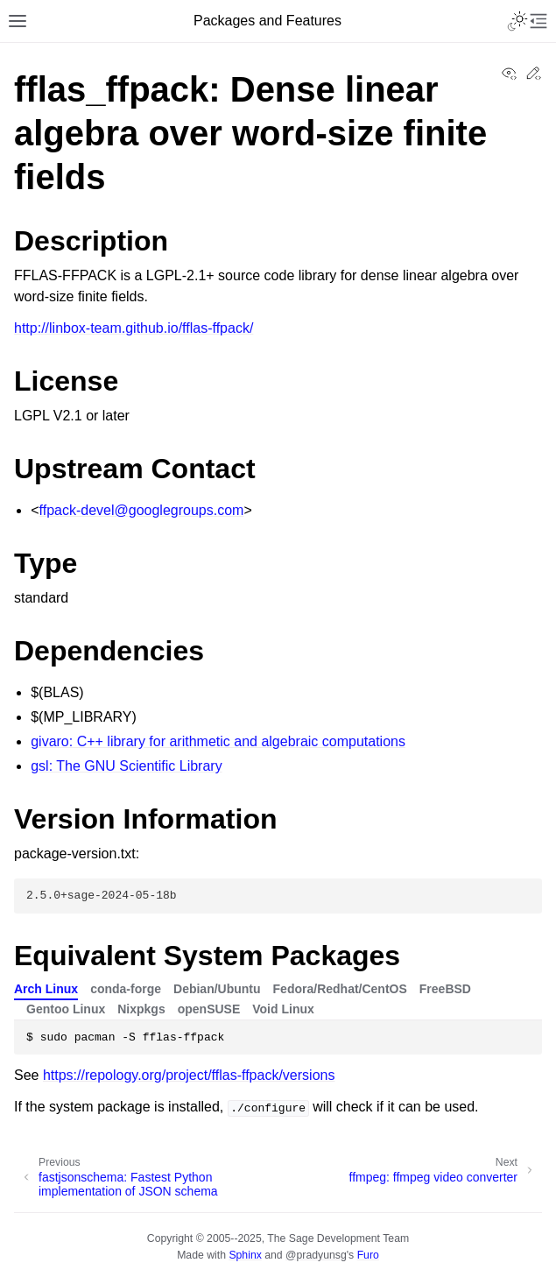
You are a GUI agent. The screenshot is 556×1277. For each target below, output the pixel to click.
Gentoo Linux (65, 1009)
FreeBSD (445, 989)
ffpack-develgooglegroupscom (141, 510)
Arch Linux (46, 989)
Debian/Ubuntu (217, 989)
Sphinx (245, 1255)
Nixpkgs (141, 1009)
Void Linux (283, 1009)
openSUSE (209, 1009)
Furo (368, 1255)
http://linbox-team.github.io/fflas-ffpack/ (133, 328)
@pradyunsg (316, 1255)
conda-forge (125, 989)
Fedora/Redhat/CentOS (340, 989)
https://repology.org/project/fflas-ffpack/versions (189, 1075)
